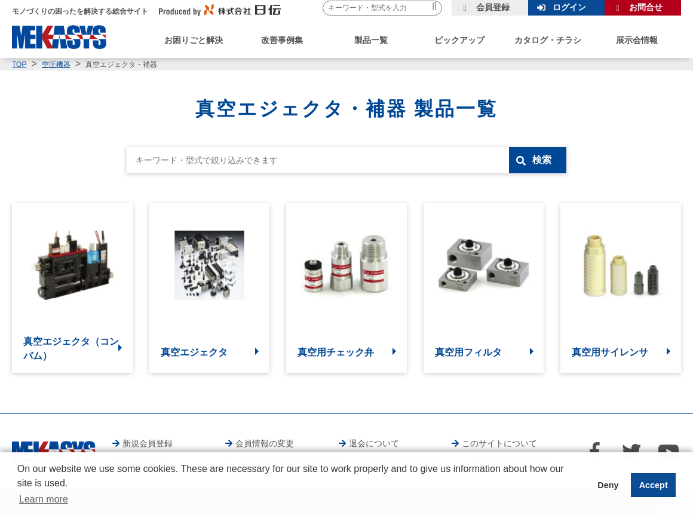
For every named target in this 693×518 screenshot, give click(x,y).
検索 (541, 160)
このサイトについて (499, 443)
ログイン (569, 7)
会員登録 (493, 7)
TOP (19, 64)
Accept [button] (653, 485)
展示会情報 (637, 40)
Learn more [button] (43, 499)
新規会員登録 (147, 443)
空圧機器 (56, 64)
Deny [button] (607, 485)
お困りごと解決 (193, 40)
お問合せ (646, 7)
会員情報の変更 (264, 443)
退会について (374, 443)
